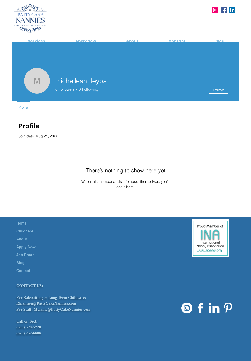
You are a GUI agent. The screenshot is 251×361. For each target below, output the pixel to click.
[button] (36, 41)
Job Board (25, 255)
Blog (20, 263)
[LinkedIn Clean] (214, 308)
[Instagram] (215, 10)
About (21, 239)
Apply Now (26, 247)
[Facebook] (224, 10)
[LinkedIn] (232, 10)
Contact (23, 271)
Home (21, 223)
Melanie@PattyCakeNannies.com (62, 309)
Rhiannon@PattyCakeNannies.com (46, 303)
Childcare (24, 231)
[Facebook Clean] (200, 308)
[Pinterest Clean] (227, 308)
